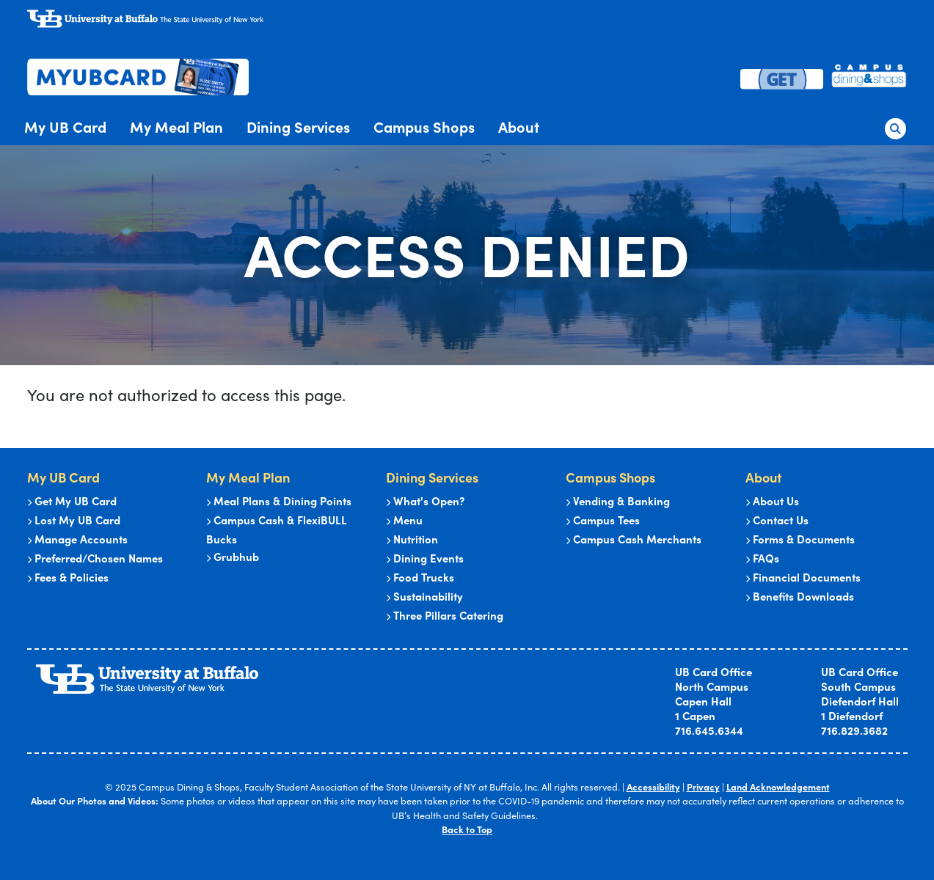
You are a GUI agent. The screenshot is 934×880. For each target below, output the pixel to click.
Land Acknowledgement (778, 786)
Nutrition (412, 538)
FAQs (762, 557)
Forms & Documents (800, 538)
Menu (404, 519)
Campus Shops (424, 126)
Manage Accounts (77, 538)
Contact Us (777, 519)
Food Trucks (420, 576)
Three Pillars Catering (444, 615)
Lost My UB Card (73, 519)
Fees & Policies (68, 576)
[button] (895, 126)
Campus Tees (603, 519)
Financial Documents (803, 576)
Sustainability (424, 596)
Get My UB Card (72, 500)
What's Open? (425, 500)
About (518, 126)
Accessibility (653, 786)
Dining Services (298, 126)
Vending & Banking (618, 500)
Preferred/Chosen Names (95, 557)
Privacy (703, 786)
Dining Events (425, 557)
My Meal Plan (176, 126)
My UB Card (65, 126)
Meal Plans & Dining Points (278, 500)
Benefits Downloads (799, 596)
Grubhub (232, 556)
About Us (772, 500)
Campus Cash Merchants (633, 538)
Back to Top (467, 829)
